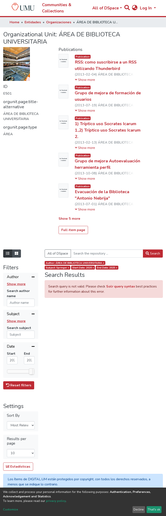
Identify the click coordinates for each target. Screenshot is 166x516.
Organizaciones (58, 22)
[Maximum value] (29, 364)
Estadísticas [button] (18, 473)
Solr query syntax (120, 286)
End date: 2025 (107, 267)
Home (14, 22)
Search (153, 253)
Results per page (16, 447)
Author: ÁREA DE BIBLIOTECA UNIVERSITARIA (75, 263)
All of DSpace (57, 253)
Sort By (13, 422)
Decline (139, 509)
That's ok (154, 509)
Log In (146, 8)
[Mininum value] (12, 364)
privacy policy (56, 501)
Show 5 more (69, 218)
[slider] (31, 375)
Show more (16, 284)
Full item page (73, 230)
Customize (10, 509)
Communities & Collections (56, 8)
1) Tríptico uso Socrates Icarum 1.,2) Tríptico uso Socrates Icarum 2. (108, 130)
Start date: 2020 (83, 267)
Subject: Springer (57, 267)
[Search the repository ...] (107, 253)
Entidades (33, 22)
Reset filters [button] (18, 392)
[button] (135, 8)
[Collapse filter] (21, 277)
